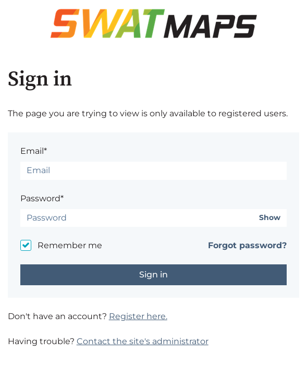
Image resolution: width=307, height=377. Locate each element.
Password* (42, 198)
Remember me (70, 245)
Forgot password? (247, 245)
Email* (33, 151)
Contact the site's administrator (142, 341)
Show (269, 217)
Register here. (138, 316)
